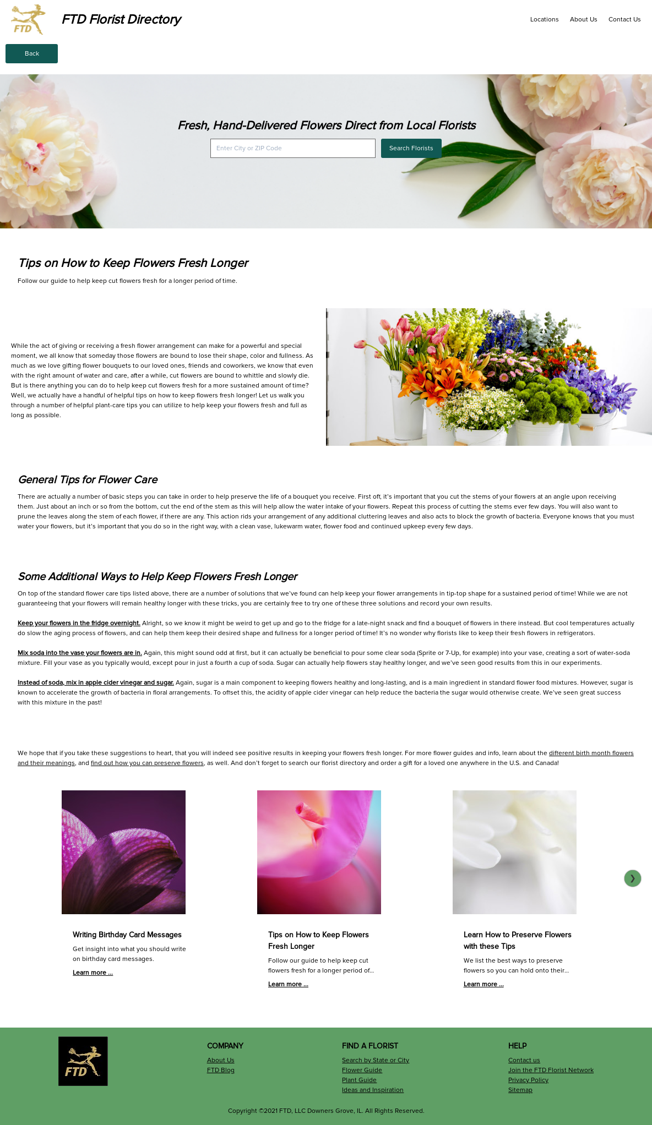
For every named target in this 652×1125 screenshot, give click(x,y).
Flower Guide (362, 1070)
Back (32, 54)
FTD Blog (221, 1070)
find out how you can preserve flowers (147, 763)
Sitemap (520, 1090)
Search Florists (411, 148)
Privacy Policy (528, 1080)
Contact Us (624, 19)
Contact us (524, 1060)
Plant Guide (359, 1080)
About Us (583, 19)
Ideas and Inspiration (373, 1090)
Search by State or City (375, 1060)
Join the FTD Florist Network (551, 1070)
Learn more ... (93, 973)
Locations (544, 19)
